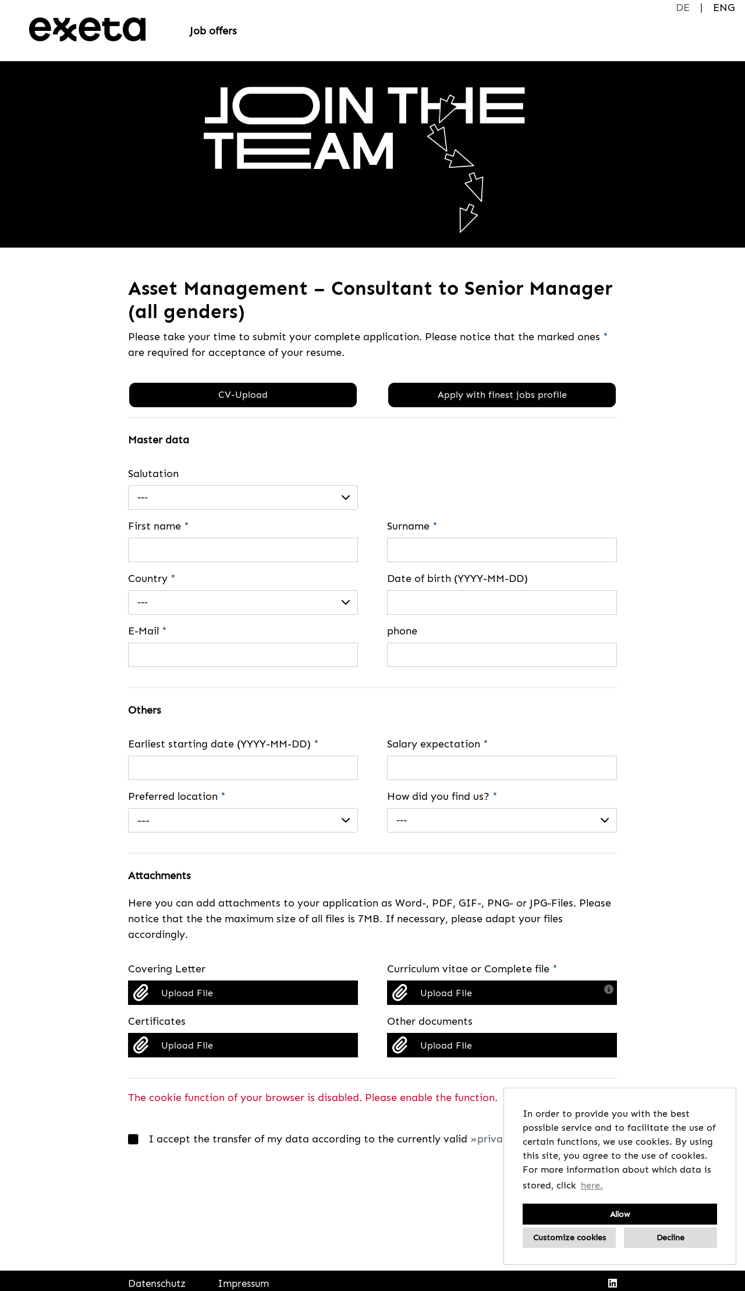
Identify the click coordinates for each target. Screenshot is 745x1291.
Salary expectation (437, 744)
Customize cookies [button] (569, 1237)
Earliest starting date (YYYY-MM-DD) (223, 744)
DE (683, 7)
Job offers (213, 30)
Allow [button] (620, 1214)
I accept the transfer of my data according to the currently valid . (342, 1139)
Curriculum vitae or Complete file (472, 968)
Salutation (153, 473)
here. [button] (592, 1185)
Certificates (157, 1021)
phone (402, 631)
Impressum (243, 1283)
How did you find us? (442, 796)
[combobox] (243, 497)
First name (158, 526)
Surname (412, 526)
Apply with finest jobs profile (502, 394)
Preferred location (177, 796)
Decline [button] (670, 1237)
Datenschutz (157, 1283)
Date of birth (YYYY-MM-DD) (457, 578)
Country (152, 578)
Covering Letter (166, 968)
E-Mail (147, 631)
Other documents (430, 1021)
